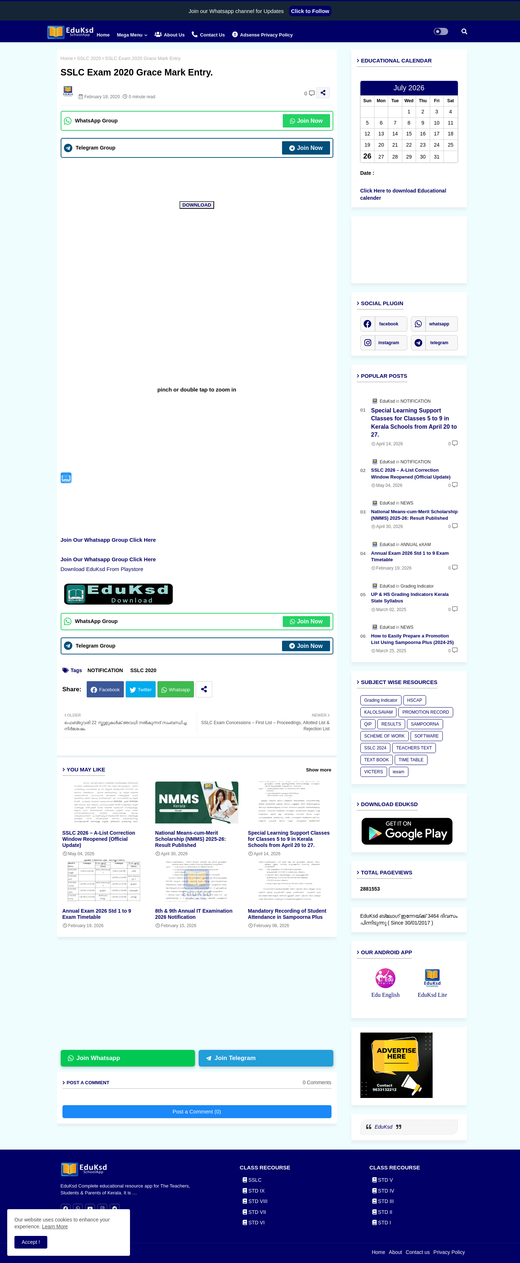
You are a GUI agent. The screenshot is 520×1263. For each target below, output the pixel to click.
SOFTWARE (427, 736)
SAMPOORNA (425, 724)
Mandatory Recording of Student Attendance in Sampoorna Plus (287, 914)
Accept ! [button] (31, 1242)
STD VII (254, 1212)
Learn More (55, 1226)
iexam (398, 771)
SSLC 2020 (89, 58)
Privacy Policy (449, 1252)
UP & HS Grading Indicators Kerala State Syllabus (410, 598)
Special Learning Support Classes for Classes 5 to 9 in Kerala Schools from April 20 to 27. (289, 839)
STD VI (254, 1222)
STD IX (254, 1191)
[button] (464, 31)
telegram (439, 342)
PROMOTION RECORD (425, 712)
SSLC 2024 (375, 748)
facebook (388, 323)
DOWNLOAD (196, 205)
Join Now (306, 121)
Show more (318, 770)
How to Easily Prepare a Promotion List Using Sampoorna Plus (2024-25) (412, 639)
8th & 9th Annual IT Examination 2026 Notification (194, 914)
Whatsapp (179, 689)
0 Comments (317, 1082)
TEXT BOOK (376, 759)
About (395, 1252)
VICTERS (373, 771)
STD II (382, 1212)
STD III (383, 1201)
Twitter (145, 689)
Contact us (208, 34)
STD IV (383, 1191)
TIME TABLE (411, 759)
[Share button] (204, 689)
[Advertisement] (202, 996)
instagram (388, 342)
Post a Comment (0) (197, 1111)
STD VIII (255, 1201)
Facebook (109, 689)
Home (103, 35)
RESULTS (391, 724)
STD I (381, 1222)
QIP (368, 724)
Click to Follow (310, 11)
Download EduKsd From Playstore (102, 569)
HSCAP (414, 700)
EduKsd (384, 1127)
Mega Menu (130, 35)
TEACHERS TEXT (414, 748)
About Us (170, 34)
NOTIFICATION (105, 670)
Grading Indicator (381, 700)
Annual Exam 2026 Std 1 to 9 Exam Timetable (96, 914)
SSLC (252, 1180)
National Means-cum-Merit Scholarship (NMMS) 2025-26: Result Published (190, 839)
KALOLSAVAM (378, 712)
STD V (382, 1180)
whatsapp (439, 323)
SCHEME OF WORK (384, 736)
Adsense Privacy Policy (262, 34)
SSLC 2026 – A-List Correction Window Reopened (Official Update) (98, 839)
